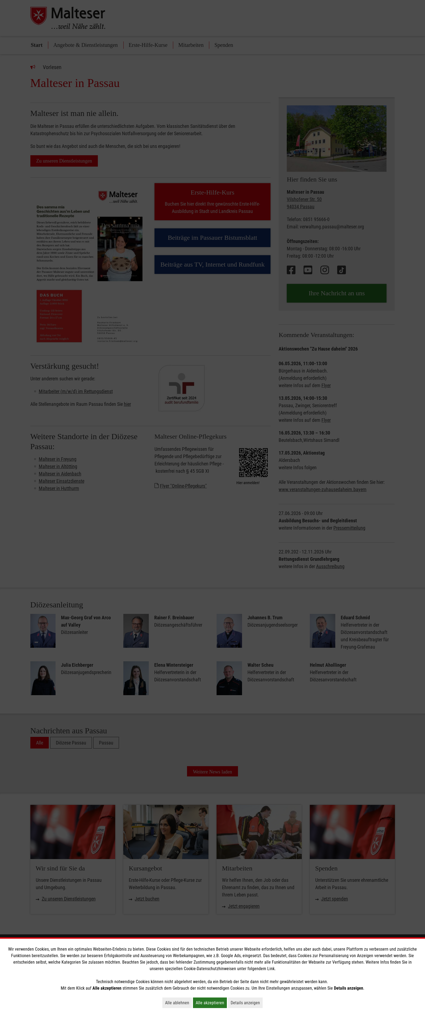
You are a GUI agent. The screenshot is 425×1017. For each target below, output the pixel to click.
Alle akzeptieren (211, 1002)
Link (271, 968)
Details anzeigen (247, 1002)
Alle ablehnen (178, 1002)
